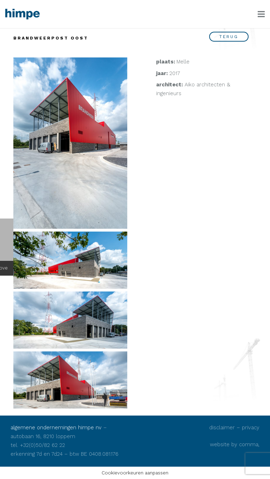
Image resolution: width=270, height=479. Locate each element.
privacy (250, 427)
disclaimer (222, 427)
